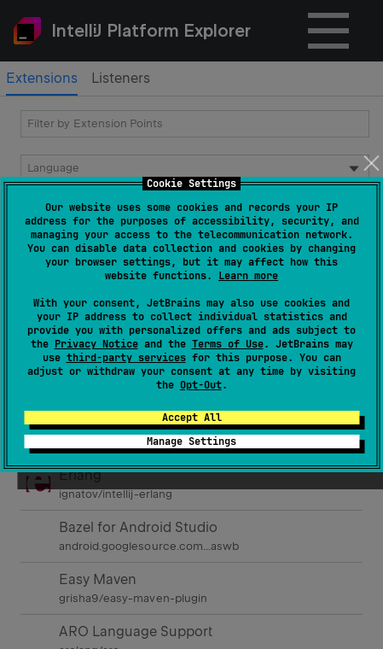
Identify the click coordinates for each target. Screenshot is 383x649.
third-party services (126, 358)
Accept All (192, 417)
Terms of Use (228, 344)
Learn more (248, 276)
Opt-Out (201, 385)
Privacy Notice (96, 344)
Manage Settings (191, 441)
